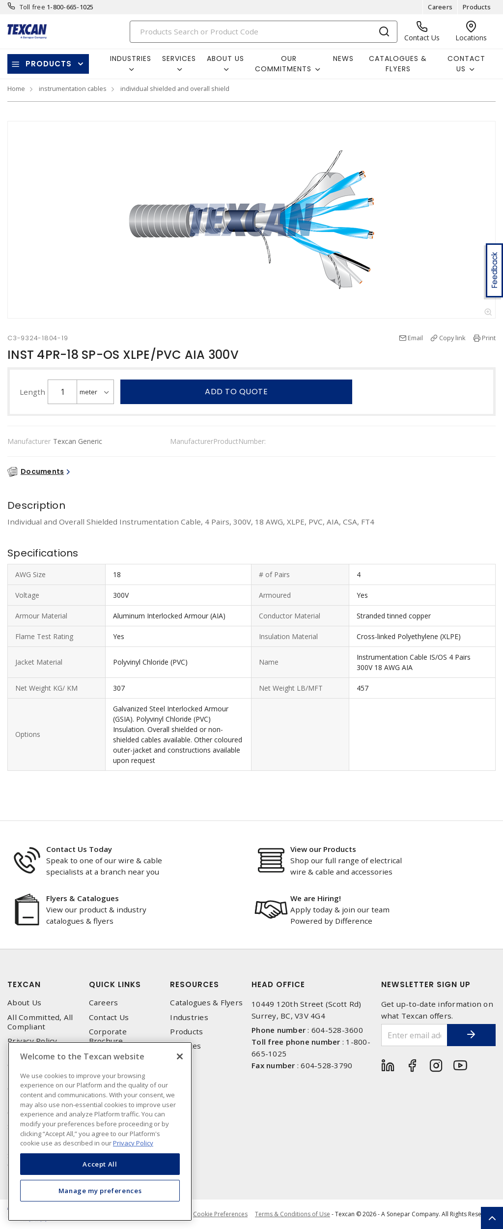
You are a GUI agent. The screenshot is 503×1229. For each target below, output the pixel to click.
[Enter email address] (414, 1035)
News (343, 58)
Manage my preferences (100, 1190)
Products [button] (49, 64)
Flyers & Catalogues (82, 898)
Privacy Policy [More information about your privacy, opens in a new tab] (133, 1143)
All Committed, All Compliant (40, 1022)
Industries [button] (130, 58)
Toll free (32, 6)
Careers (440, 6)
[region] (100, 1131)
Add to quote (236, 391)
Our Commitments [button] (283, 64)
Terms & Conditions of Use (292, 1214)
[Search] (264, 32)
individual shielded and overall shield (174, 88)
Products (477, 6)
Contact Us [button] (466, 64)
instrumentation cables (73, 88)
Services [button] (179, 58)
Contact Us (109, 1017)
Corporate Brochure (108, 1036)
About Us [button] (225, 58)
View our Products (323, 849)
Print (489, 337)
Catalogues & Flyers (398, 64)
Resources (194, 984)
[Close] (180, 1056)
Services (185, 1046)
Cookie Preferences (220, 1214)
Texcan (24, 984)
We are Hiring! (315, 898)
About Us (24, 1002)
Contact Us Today (79, 849)
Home (16, 88)
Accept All (100, 1164)
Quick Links (115, 984)
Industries (189, 1017)
